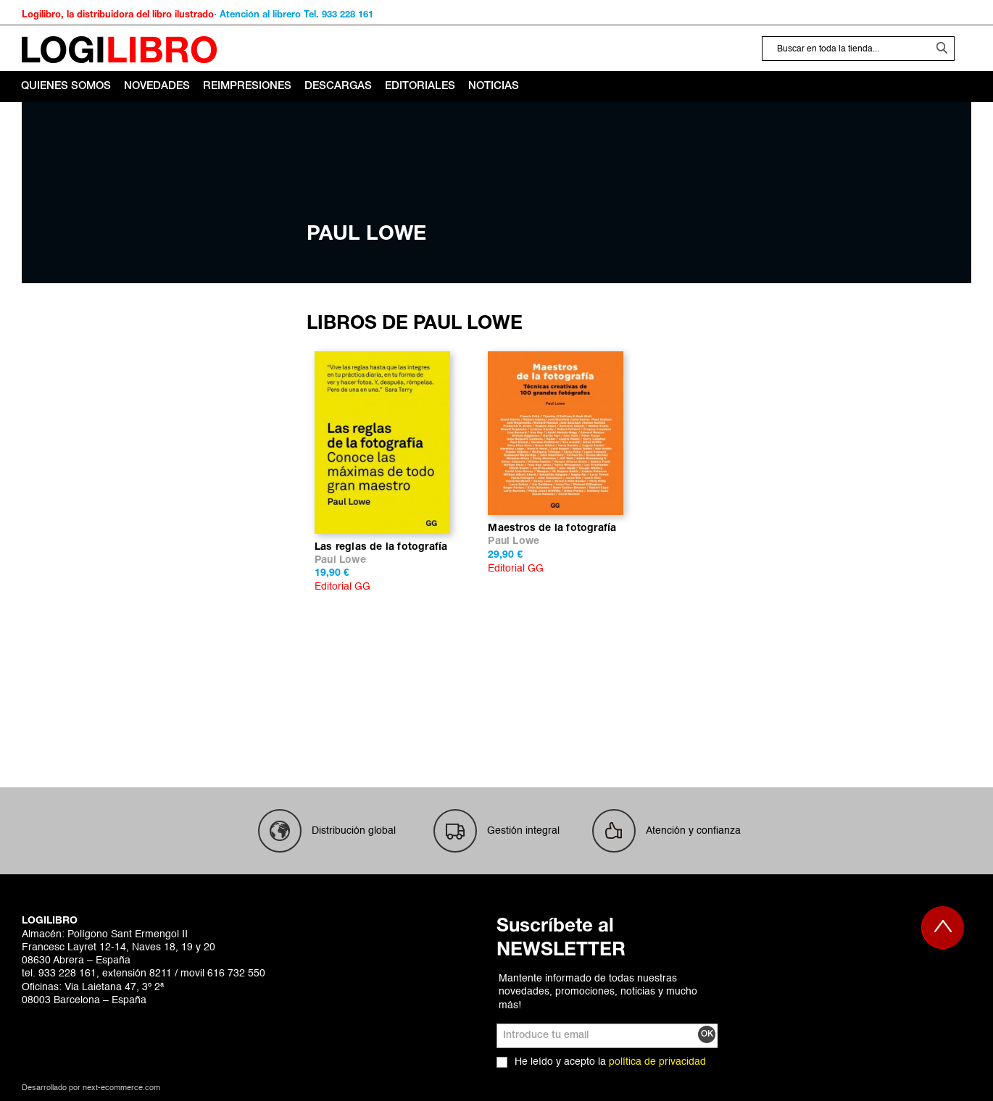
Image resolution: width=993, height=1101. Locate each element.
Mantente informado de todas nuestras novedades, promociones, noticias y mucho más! (598, 992)
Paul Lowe (340, 560)
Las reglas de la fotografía (381, 547)
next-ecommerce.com (121, 1088)
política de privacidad (657, 1062)
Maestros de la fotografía (552, 528)
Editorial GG (342, 587)
